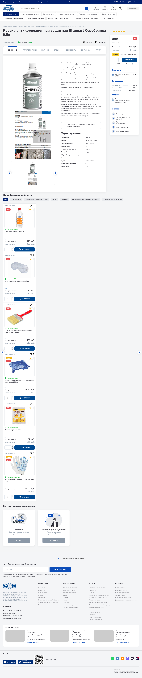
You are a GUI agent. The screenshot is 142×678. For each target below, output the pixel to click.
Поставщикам (42, 593)
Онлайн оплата (133, 8)
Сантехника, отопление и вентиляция (86, 18)
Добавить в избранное (70, 607)
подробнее (19, 541)
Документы (71, 50)
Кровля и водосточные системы (58, 18)
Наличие (45, 50)
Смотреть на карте (33, 642)
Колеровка (92, 590)
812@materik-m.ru (9, 613)
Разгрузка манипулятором (97, 610)
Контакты (62, 2)
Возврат (40, 2)
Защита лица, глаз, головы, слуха (37, 199)
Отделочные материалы (66, 14)
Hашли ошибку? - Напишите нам (71, 558)
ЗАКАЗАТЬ (53, 541)
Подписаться (60, 570)
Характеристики (29, 50)
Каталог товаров (12, 26)
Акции (5, 2)
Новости (40, 595)
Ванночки (64, 199)
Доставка (22, 2)
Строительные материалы (30, 14)
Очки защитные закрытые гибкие (16, 281)
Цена (6, 239)
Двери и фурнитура (108, 14)
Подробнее (76, 126)
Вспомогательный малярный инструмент (85, 199)
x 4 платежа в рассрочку (128, 54)
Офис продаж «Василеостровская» (123, 632)
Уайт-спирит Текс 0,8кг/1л (14, 232)
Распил (91, 593)
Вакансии (72, 2)
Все (5, 199)
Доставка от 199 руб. (121, 590)
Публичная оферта (44, 605)
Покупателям (69, 584)
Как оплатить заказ (69, 593)
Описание (12, 50)
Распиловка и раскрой (96, 607)
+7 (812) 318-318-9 (119, 2)
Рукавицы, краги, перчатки (113, 199)
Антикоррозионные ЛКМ (42, 26)
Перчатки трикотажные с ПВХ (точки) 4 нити (19, 481)
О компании (51, 2)
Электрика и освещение (36, 18)
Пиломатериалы (48, 14)
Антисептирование (95, 617)
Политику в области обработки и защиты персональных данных (35, 575)
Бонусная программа (70, 588)
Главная (5, 26)
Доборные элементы (95, 620)
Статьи (65, 600)
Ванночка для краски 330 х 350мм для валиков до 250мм (19, 381)
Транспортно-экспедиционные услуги (127, 600)
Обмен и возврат (68, 605)
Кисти (54, 199)
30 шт (30, 42)
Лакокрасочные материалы (88, 14)
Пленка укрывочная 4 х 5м (14, 430)
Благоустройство (108, 18)
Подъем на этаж (94, 612)
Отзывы (57, 50)
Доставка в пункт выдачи (97, 588)
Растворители (16, 199)
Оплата (31, 2)
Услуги (13, 2)
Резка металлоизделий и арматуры (100, 605)
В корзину (129, 60)
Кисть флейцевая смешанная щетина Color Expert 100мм (18, 332)
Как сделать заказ (69, 590)
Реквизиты (41, 598)
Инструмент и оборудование (14, 18)
